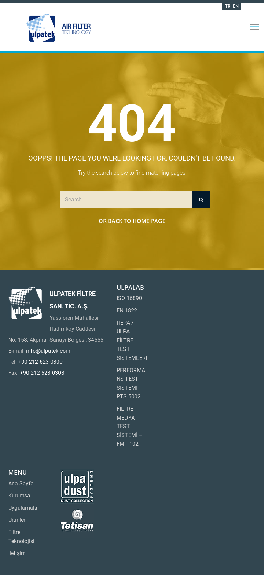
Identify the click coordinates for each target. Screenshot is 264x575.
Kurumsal (20, 495)
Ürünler (16, 520)
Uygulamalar (23, 508)
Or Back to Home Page (132, 221)
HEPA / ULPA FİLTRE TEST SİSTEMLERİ (132, 340)
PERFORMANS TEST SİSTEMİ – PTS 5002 (131, 383)
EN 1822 (127, 310)
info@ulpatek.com (48, 350)
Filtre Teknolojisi (21, 536)
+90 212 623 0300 (40, 361)
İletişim (17, 553)
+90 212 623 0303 (42, 372)
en (236, 6)
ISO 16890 (129, 298)
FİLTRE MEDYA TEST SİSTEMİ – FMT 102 (130, 426)
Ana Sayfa (21, 483)
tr (227, 6)
